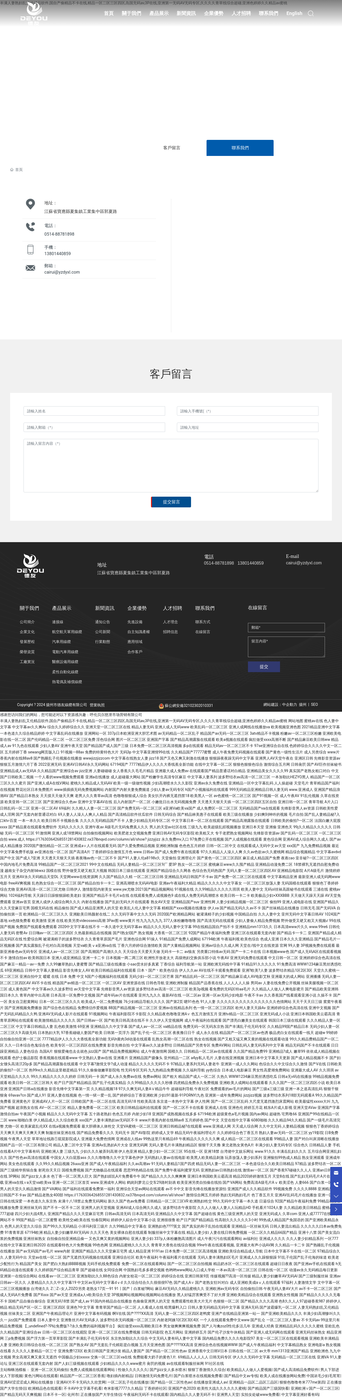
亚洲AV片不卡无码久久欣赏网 (81, 1382)
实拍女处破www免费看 (260, 1394)
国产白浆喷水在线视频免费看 (198, 1376)
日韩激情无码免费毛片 (153, 1376)
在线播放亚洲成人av (210, 1382)
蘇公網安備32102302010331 (186, 705)
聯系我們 (240, 147)
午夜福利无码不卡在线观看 (145, 1394)
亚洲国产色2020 (181, 1388)
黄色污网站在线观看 (41, 1376)
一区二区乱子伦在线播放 (128, 1382)
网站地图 (295, 721)
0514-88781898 (59, 234)
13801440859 (57, 253)
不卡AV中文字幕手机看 (83, 1388)
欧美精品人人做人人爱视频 (249, 1370)
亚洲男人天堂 (228, 1394)
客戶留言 (171, 147)
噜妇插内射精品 (120, 1376)
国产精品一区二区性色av (171, 1382)
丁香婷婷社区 (155, 1388)
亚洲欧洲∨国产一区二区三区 (315, 1388)
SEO (314, 704)
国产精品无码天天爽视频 (20, 1394)
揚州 (302, 704)
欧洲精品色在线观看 (45, 1388)
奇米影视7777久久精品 (123, 1388)
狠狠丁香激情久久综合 (206, 1370)
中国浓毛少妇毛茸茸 (323, 1376)
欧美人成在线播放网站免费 (282, 1376)
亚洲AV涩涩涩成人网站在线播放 (27, 1382)
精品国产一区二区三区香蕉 (82, 1376)
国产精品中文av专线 (241, 1376)
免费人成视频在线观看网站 (93, 1370)
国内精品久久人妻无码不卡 (192, 1394)
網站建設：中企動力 (280, 704)
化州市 (73, 1394)
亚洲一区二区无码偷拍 (49, 1370)
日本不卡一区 (54, 1394)
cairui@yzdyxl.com (62, 272)
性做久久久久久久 (133, 1370)
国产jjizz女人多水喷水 (168, 1370)
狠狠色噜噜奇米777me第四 (302, 1382)
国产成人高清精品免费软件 (296, 1370)
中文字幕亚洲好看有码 (300, 1394)
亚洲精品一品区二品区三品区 (253, 1382)
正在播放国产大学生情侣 (101, 1394)
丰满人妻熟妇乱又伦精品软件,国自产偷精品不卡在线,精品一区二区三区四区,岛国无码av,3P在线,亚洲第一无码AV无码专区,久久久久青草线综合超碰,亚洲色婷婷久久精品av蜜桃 (143, 721)
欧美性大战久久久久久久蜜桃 (221, 1388)
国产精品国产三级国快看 (268, 1388)
